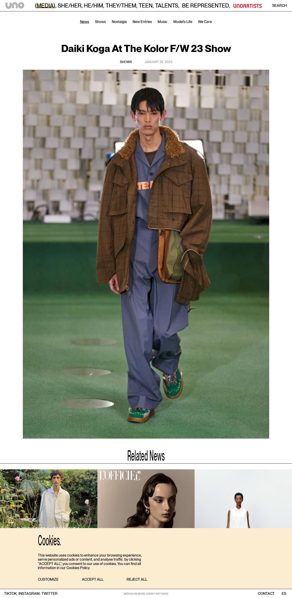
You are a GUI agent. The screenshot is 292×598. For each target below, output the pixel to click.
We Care (205, 22)
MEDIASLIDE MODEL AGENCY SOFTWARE (146, 594)
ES (284, 593)
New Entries (142, 22)
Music (162, 22)
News (84, 22)
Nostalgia (119, 22)
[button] (48, 580)
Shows (100, 22)
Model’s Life (182, 22)
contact (266, 593)
